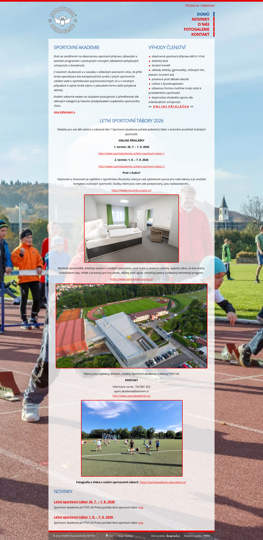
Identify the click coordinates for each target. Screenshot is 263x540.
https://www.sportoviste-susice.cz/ (131, 279)
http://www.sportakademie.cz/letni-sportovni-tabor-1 (131, 153)
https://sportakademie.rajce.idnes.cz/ (163, 482)
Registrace (208, 5)
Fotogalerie (196, 29)
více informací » (64, 112)
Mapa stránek (125, 535)
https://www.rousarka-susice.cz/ (131, 190)
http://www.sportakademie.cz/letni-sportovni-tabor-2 (131, 166)
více (141, 507)
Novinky (200, 19)
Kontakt (200, 34)
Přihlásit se (192, 5)
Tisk (111, 535)
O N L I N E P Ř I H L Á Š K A (171, 106)
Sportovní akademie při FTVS (62, 20)
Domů (203, 14)
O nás (203, 24)
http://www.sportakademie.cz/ (131, 396)
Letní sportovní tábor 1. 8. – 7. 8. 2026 (83, 517)
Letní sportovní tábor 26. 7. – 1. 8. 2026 (84, 501)
